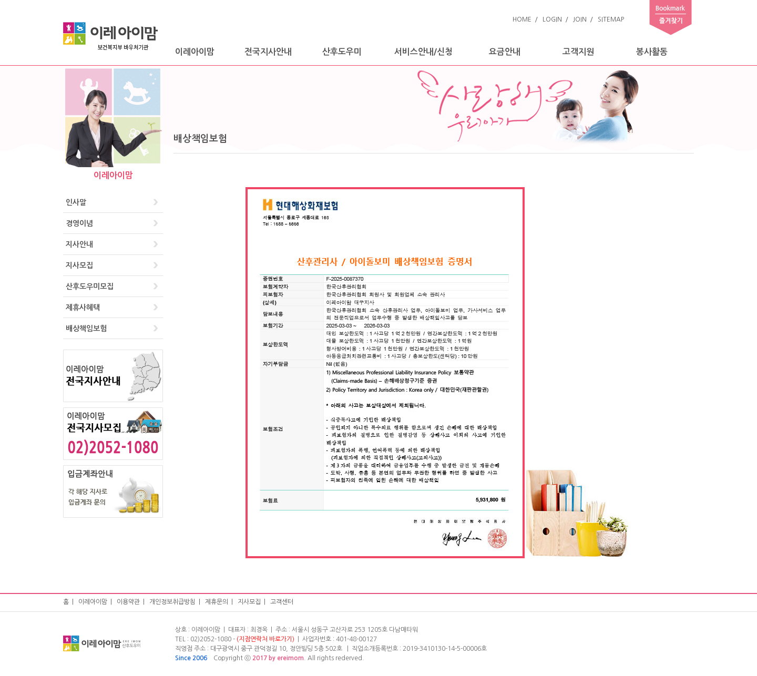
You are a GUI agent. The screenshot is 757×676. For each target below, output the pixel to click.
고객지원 (578, 52)
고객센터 (281, 602)
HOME (522, 19)
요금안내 (504, 52)
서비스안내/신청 (423, 52)
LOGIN (552, 19)
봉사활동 (652, 52)
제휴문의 (216, 602)
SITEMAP (611, 19)
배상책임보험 (86, 328)
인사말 (76, 202)
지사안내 (79, 244)
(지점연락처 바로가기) (265, 639)
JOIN (580, 19)
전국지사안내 (268, 52)
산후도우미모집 (90, 286)
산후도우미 (342, 52)
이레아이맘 (194, 52)
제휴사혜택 (83, 307)
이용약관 (128, 602)
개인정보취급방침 (172, 602)
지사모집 (79, 265)
